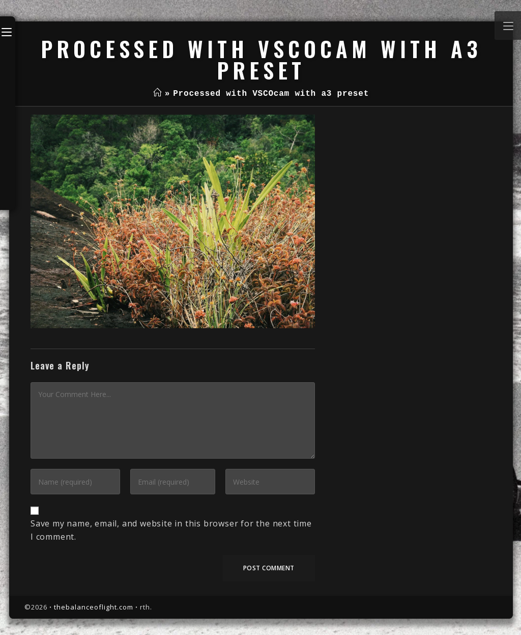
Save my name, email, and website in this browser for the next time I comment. (171, 530)
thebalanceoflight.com (93, 607)
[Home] (157, 93)
